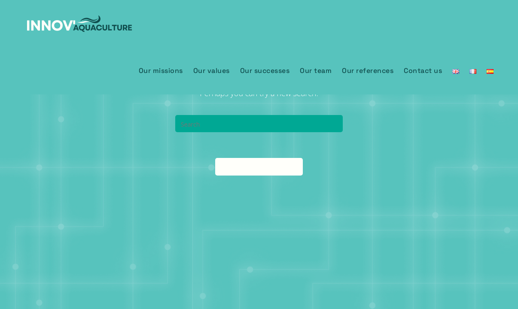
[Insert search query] (259, 123)
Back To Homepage (258, 166)
